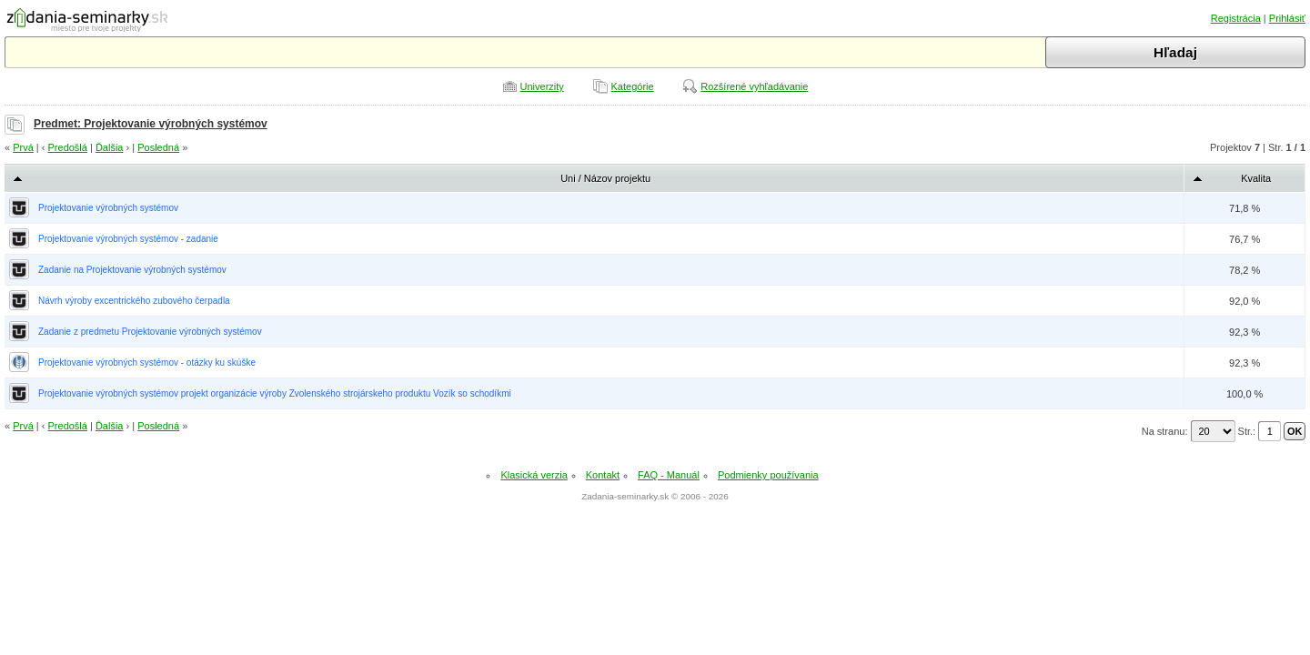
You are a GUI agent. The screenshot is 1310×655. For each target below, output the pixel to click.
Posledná (158, 147)
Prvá (23, 147)
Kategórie (632, 86)
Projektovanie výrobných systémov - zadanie (128, 239)
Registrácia (1236, 18)
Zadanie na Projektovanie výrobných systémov (132, 270)
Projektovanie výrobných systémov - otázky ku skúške (147, 363)
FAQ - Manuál (669, 474)
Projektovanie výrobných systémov (108, 208)
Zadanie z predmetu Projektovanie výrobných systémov (150, 332)
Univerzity (542, 86)
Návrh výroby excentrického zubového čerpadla (134, 301)
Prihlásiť (1287, 18)
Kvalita (1256, 178)
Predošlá (67, 147)
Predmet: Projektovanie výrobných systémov (150, 123)
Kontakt (603, 474)
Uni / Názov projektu (605, 178)
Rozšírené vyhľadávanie (754, 86)
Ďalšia (110, 147)
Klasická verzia (533, 474)
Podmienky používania (768, 474)
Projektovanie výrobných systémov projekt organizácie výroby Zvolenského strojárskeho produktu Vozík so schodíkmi (274, 393)
